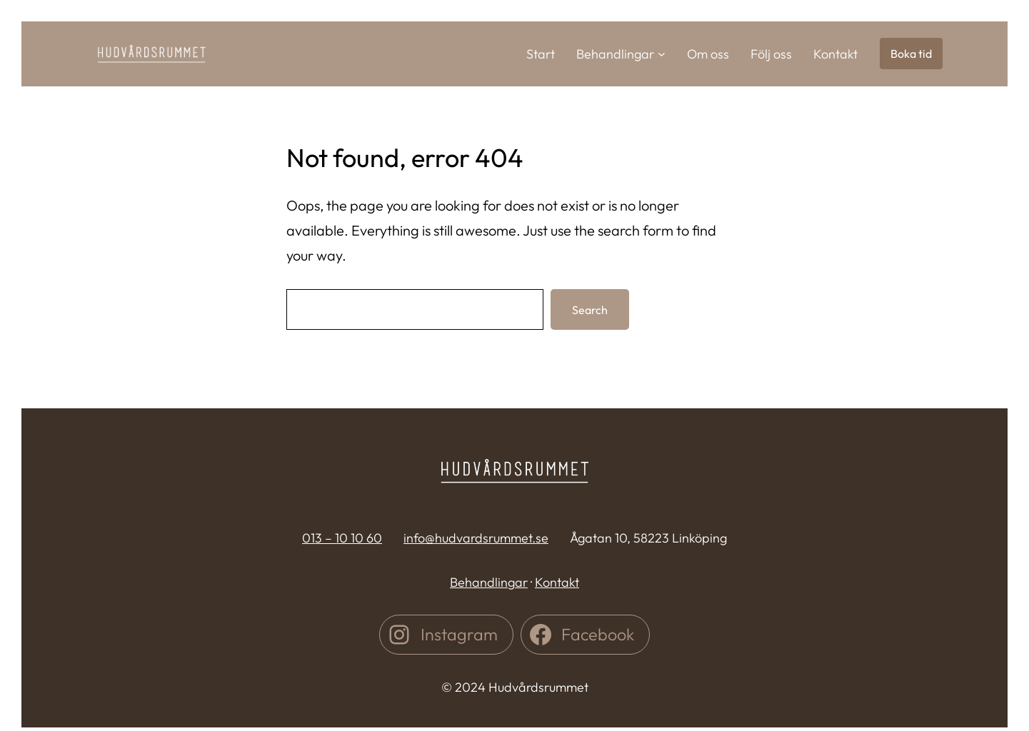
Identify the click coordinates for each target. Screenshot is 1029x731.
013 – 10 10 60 (342, 538)
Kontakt (557, 582)
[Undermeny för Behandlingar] (662, 54)
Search (590, 310)
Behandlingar (489, 582)
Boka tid (911, 53)
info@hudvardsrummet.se (475, 538)
